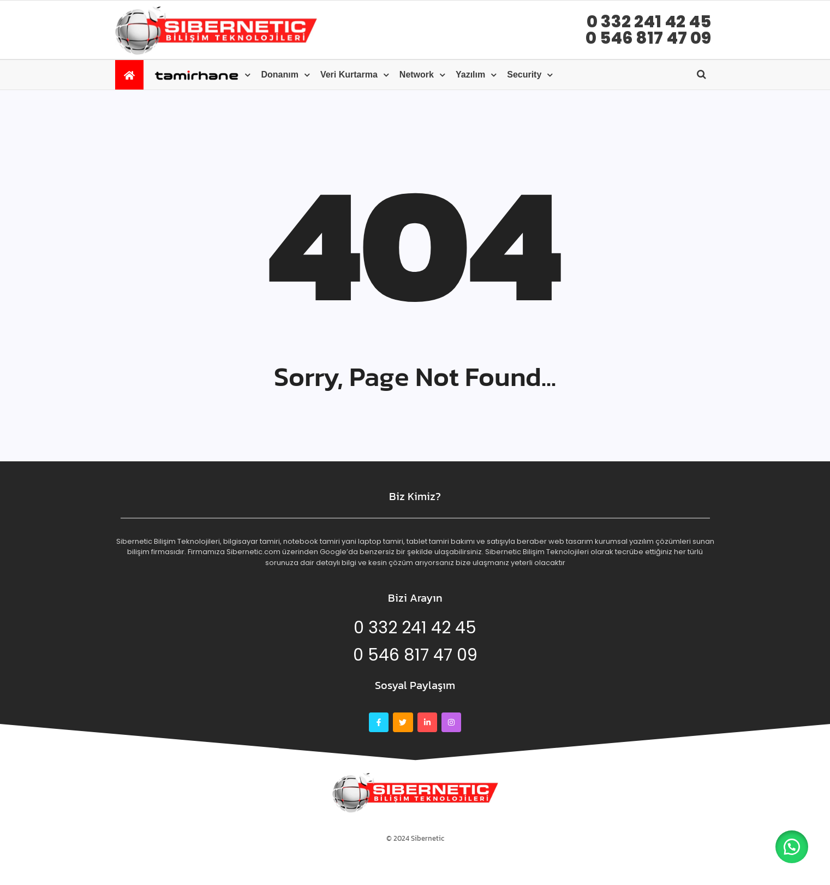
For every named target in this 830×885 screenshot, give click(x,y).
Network (416, 74)
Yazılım (470, 74)
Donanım (279, 74)
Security (524, 74)
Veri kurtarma (349, 74)
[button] (791, 846)
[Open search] (701, 74)
